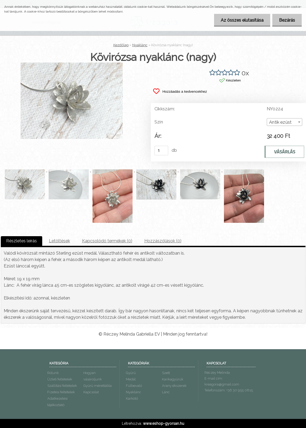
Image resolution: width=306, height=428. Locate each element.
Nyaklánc (140, 45)
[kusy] (161, 150)
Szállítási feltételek (62, 386)
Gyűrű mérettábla (97, 386)
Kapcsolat (91, 392)
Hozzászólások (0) (162, 240)
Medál (131, 379)
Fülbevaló (134, 386)
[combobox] (284, 122)
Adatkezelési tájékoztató (57, 401)
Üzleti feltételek (59, 379)
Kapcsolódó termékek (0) (107, 240)
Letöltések (59, 240)
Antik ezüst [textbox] (280, 122)
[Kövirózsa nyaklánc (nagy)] (72, 64)
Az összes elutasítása (242, 20)
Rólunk (53, 373)
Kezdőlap (121, 45)
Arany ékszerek (174, 386)
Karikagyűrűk (172, 379)
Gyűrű (131, 373)
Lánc (166, 392)
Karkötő (132, 398)
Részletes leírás (21, 240)
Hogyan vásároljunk (92, 376)
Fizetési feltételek (61, 392)
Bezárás (287, 20)
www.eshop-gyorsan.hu (163, 423)
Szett (166, 373)
